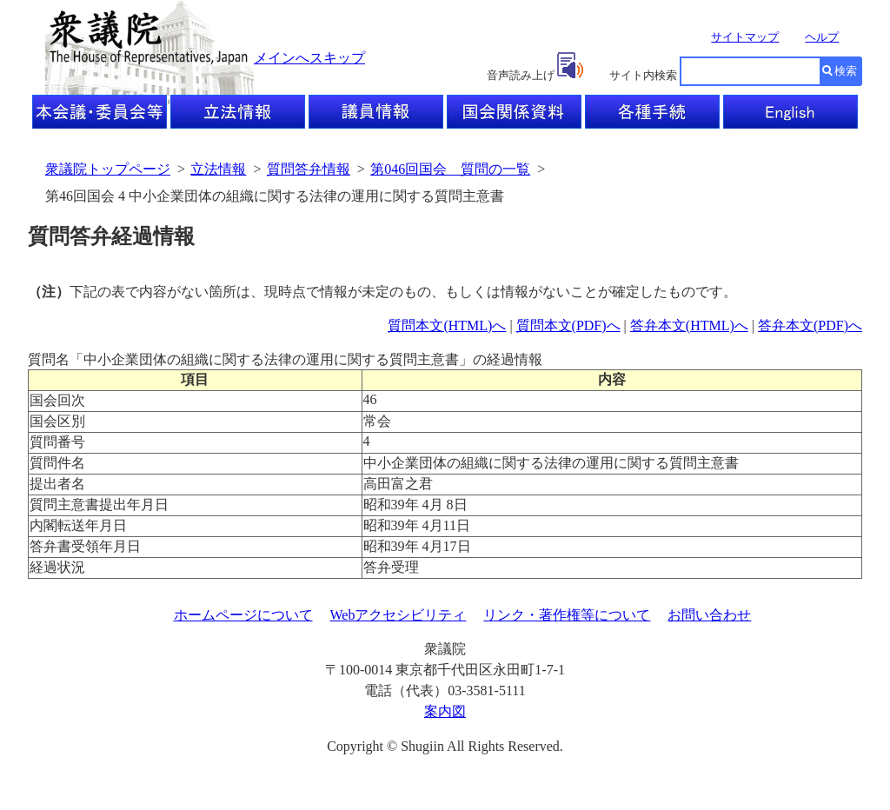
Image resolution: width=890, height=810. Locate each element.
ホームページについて (243, 615)
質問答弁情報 (308, 169)
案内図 (445, 711)
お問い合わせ (709, 615)
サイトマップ (745, 36)
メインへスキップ (309, 57)
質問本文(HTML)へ (447, 325)
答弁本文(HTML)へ (689, 325)
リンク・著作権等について (566, 615)
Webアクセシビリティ (398, 615)
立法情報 (218, 169)
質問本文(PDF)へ (568, 325)
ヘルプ (822, 36)
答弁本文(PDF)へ (810, 325)
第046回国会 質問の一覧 (450, 169)
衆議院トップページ (107, 169)
